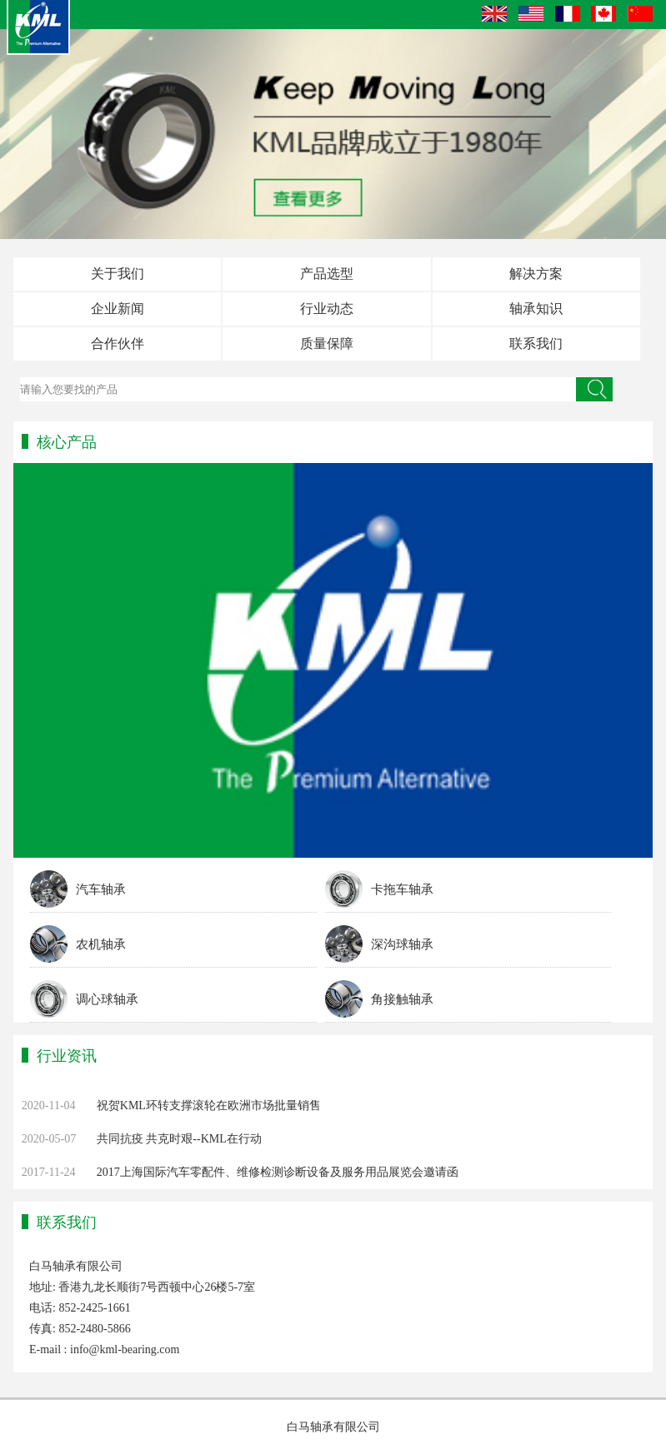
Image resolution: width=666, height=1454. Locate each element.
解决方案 (536, 273)
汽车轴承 (101, 889)
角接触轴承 (402, 999)
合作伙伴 (117, 343)
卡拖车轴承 (402, 889)
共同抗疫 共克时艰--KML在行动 (179, 1139)
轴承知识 (536, 308)
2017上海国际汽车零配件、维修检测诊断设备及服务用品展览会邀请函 (277, 1172)
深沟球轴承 (402, 944)
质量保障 (326, 343)
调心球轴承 (107, 999)
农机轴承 (101, 944)
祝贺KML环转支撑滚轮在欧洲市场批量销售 (209, 1105)
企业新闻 (117, 308)
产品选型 (326, 273)
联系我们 (536, 343)
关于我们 (117, 273)
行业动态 (326, 308)
